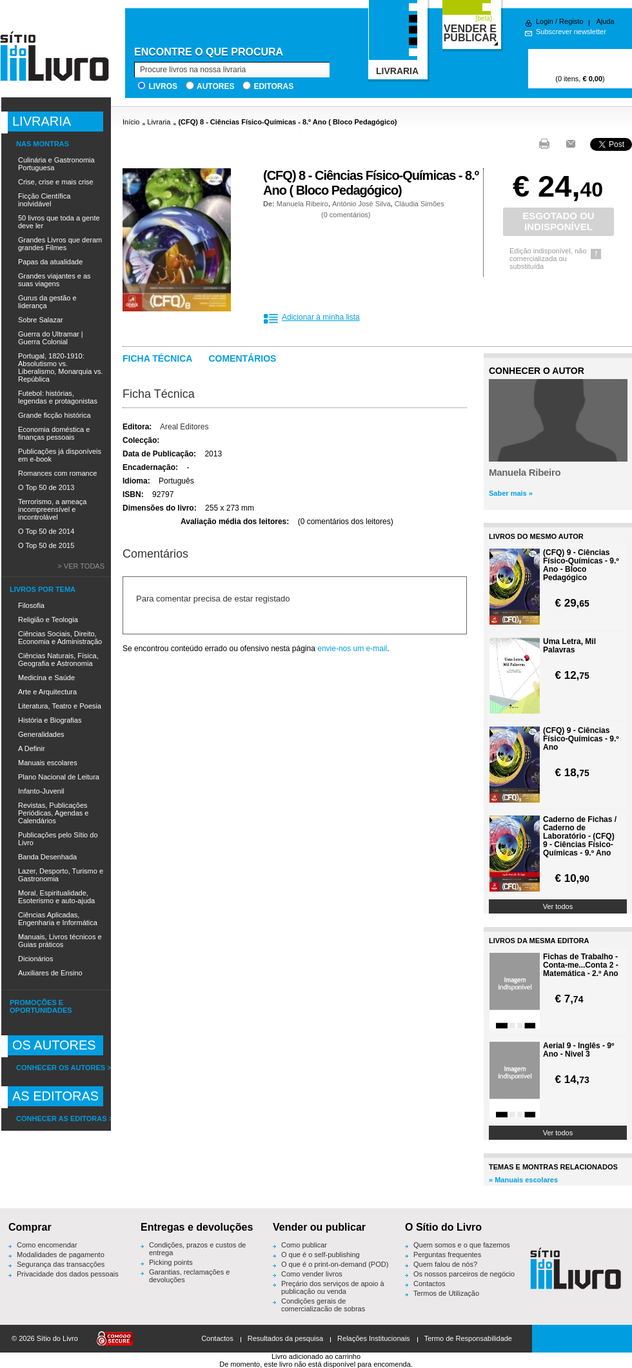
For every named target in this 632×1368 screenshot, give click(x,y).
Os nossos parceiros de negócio (464, 1274)
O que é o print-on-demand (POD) (334, 1264)
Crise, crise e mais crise (56, 182)
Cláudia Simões (419, 204)
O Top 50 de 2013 (46, 487)
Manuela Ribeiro (302, 204)
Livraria (158, 122)
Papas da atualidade (50, 262)
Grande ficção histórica (54, 415)
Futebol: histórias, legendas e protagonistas (57, 397)
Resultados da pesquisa (285, 1338)
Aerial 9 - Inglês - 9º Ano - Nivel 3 (578, 1050)
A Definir (31, 748)
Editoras (273, 86)
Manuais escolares (47, 763)
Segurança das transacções (60, 1264)
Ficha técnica (157, 358)
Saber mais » (511, 493)
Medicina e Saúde (46, 677)
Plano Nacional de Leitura (58, 777)
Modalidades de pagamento (60, 1254)
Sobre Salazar (40, 320)
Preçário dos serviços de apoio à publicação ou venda (332, 1287)
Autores (215, 86)
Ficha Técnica (159, 393)
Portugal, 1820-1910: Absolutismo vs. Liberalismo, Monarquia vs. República (60, 367)
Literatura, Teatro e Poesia (59, 706)
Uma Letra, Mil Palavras (569, 646)
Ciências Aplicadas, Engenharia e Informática (57, 918)
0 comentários (346, 215)
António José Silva (361, 204)
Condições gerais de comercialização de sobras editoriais (323, 1308)
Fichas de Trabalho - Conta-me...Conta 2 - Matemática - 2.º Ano (580, 965)
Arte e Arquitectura (47, 692)
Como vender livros (311, 1274)
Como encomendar (47, 1245)
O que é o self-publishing (320, 1254)
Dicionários (35, 958)
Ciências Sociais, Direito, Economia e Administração (60, 637)
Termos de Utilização (446, 1293)
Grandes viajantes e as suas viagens (54, 280)
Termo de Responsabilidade (468, 1338)
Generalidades (41, 734)
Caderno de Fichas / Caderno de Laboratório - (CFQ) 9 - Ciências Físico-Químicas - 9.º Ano (580, 836)
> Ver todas (80, 566)
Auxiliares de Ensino (50, 973)
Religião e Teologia (48, 619)
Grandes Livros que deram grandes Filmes (60, 243)
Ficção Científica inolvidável (44, 200)
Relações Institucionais (373, 1338)
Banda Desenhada (47, 857)
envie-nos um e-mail (352, 648)
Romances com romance (57, 473)
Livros (162, 86)
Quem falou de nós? (445, 1264)
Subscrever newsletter (571, 31)
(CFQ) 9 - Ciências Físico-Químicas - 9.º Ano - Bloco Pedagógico (581, 565)
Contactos (429, 1283)
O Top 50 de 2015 (46, 545)
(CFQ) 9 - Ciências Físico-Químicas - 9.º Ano (581, 739)
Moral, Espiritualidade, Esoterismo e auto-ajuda (56, 896)
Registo (571, 21)
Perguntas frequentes (447, 1254)
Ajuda (605, 21)
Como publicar (304, 1245)
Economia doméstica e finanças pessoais (54, 433)
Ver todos (558, 906)
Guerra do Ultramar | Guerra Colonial (50, 338)
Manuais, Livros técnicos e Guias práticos (60, 940)
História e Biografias (49, 720)
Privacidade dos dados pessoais (68, 1274)
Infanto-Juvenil (41, 791)
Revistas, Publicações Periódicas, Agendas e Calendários (53, 813)
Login (544, 21)
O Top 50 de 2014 (46, 531)
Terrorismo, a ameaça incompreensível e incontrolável (52, 509)
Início (131, 122)
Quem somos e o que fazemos (461, 1245)
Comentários (242, 358)
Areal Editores (184, 426)
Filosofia (31, 605)
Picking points (171, 1262)
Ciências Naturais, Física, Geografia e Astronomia (58, 659)
